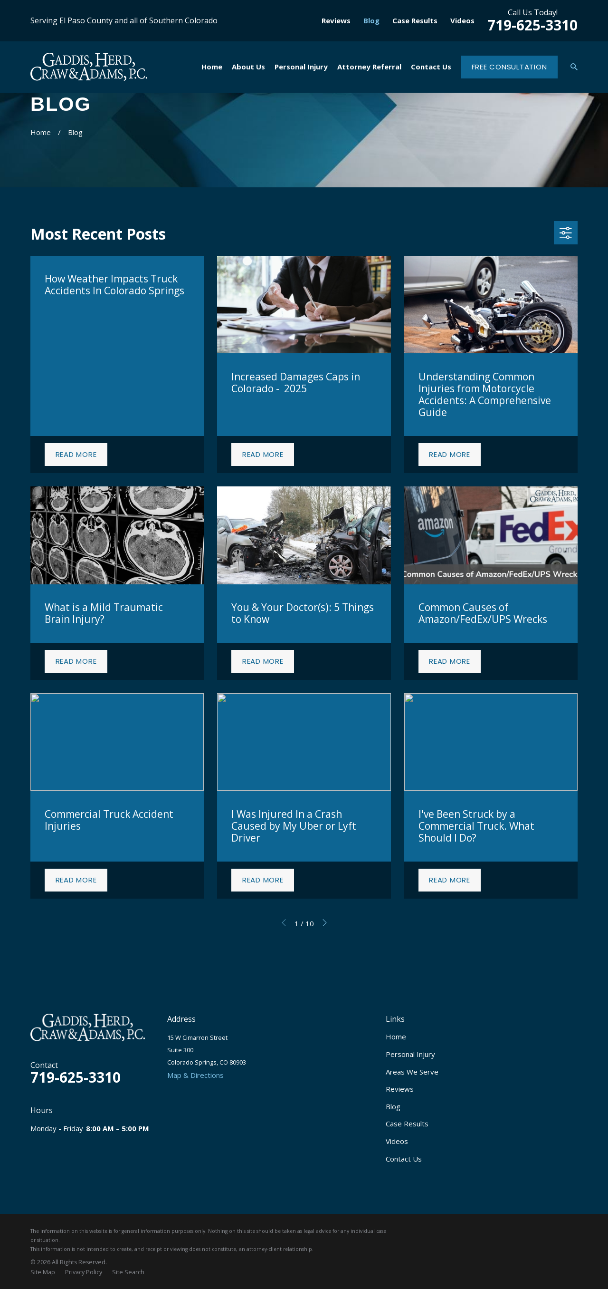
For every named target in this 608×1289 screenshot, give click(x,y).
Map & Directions (195, 1075)
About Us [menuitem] (248, 66)
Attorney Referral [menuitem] (369, 66)
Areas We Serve (412, 1071)
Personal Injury (410, 1054)
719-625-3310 (532, 25)
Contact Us (404, 1158)
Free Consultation (509, 67)
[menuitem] (42, 1272)
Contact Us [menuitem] (431, 66)
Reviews (336, 20)
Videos (462, 20)
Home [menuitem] (211, 66)
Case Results (414, 20)
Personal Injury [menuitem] (301, 66)
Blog (371, 20)
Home (396, 1036)
